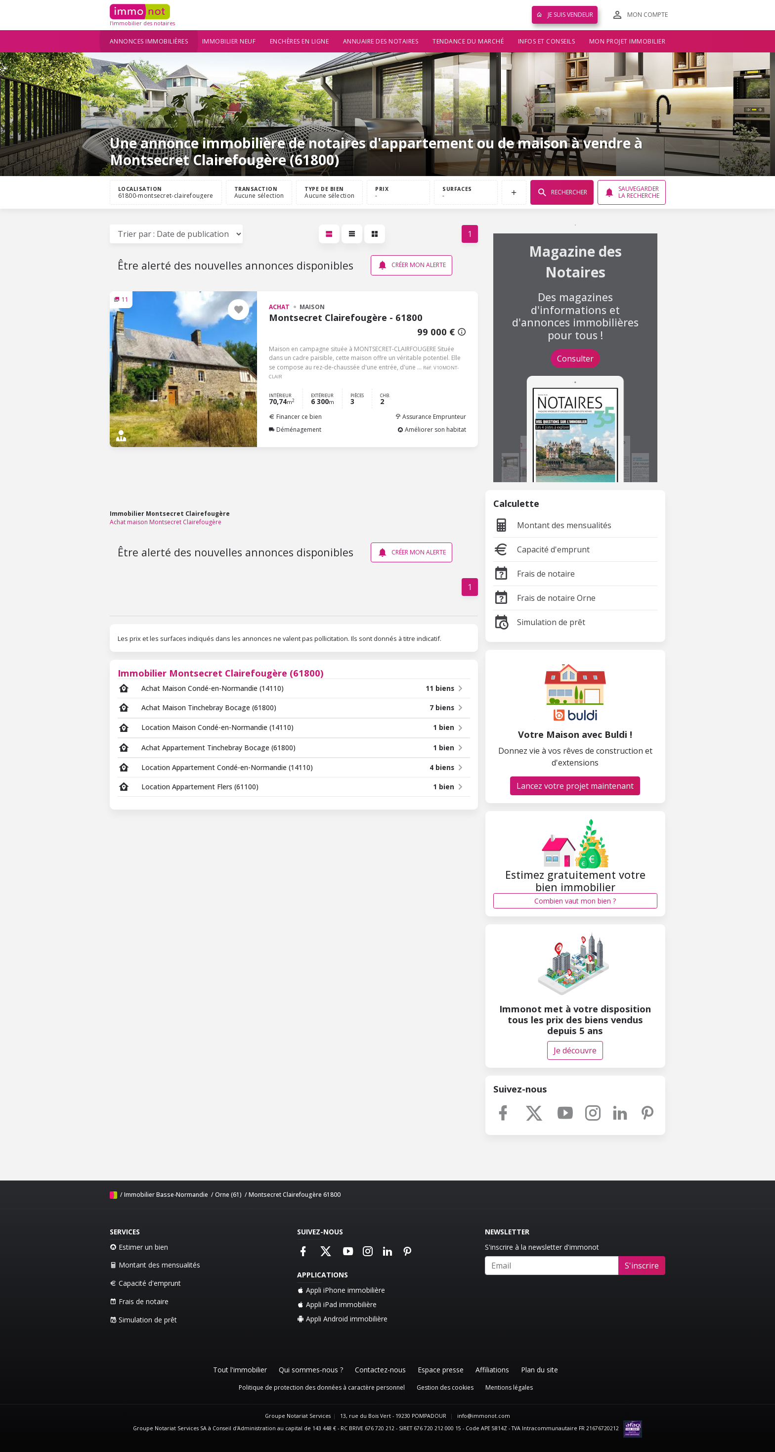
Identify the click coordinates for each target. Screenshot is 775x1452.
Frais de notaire (534, 574)
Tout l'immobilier (240, 1369)
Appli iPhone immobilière (341, 1290)
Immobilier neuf (229, 41)
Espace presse (441, 1369)
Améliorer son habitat (431, 429)
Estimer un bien (139, 1247)
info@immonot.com (483, 1415)
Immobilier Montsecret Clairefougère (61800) (221, 673)
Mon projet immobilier (627, 41)
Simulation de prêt (539, 622)
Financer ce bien (295, 416)
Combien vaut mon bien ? (575, 901)
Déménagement (295, 429)
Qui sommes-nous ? (311, 1369)
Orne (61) (228, 1194)
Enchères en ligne (299, 41)
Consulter (575, 358)
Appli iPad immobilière (337, 1304)
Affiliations (492, 1369)
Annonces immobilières (149, 41)
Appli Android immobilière (342, 1318)
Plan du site (539, 1369)
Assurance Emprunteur (430, 416)
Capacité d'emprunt (541, 549)
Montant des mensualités (552, 525)
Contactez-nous (380, 1369)
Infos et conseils (546, 41)
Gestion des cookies (445, 1387)
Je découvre (575, 1050)
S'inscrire (642, 1265)
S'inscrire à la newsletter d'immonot (542, 1247)
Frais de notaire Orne (544, 598)
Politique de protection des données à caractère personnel (322, 1387)
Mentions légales (509, 1387)
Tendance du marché (468, 41)
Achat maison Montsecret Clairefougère (165, 522)
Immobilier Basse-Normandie (166, 1194)
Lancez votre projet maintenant (575, 785)
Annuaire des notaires (381, 41)
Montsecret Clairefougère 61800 (295, 1194)
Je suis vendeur (564, 14)
